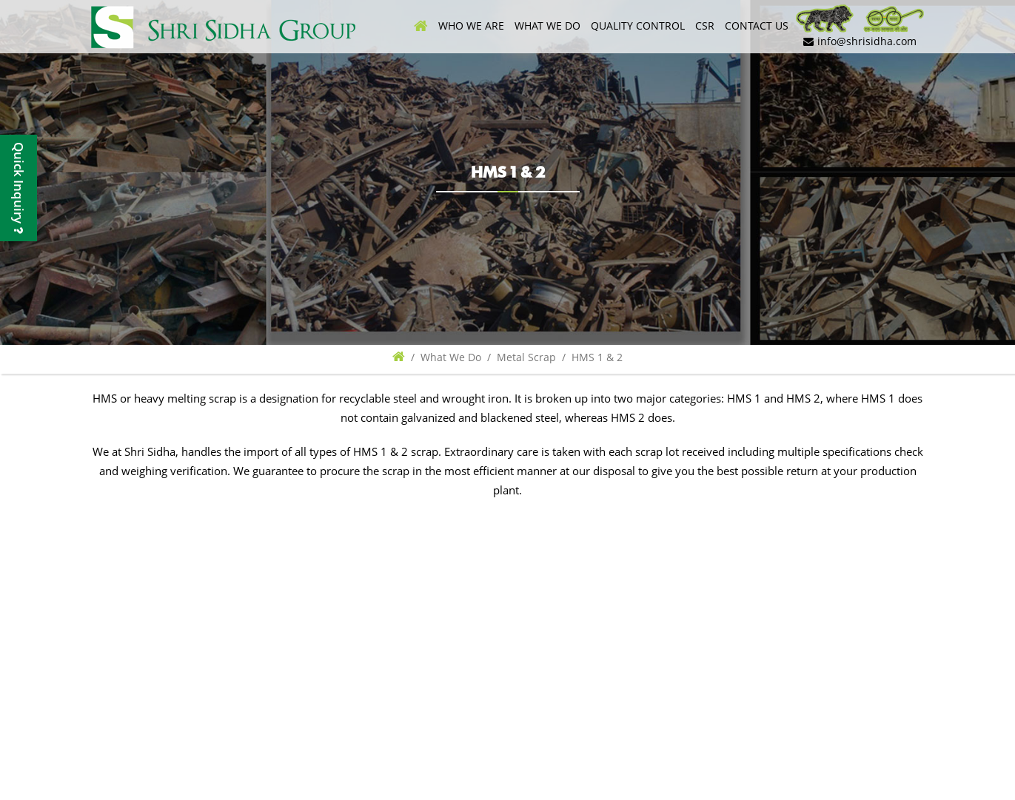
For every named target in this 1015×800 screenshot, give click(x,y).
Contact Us (756, 26)
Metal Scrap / (534, 357)
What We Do (548, 26)
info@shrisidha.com (860, 41)
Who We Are (473, 26)
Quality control (639, 26)
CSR (704, 26)
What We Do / (459, 357)
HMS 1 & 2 (597, 357)
